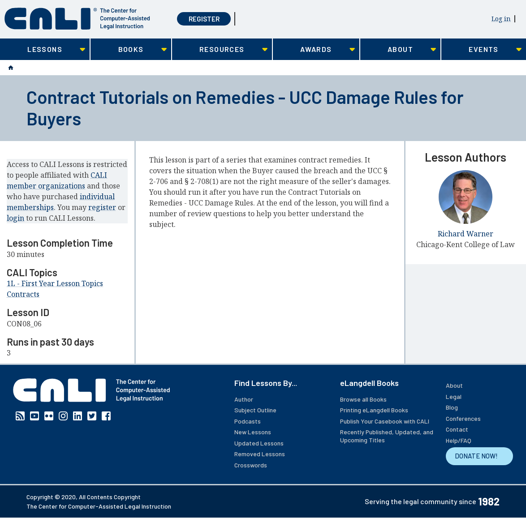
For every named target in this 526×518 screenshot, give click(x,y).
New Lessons (252, 432)
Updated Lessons (259, 443)
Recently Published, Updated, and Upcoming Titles (386, 436)
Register (204, 19)
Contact (457, 429)
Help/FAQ (458, 440)
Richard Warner (465, 234)
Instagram (63, 415)
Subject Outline (255, 410)
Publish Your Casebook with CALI (384, 421)
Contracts (23, 294)
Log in (501, 18)
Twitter (91, 415)
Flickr (48, 415)
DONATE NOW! (476, 456)
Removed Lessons (259, 454)
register (102, 207)
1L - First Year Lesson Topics (55, 283)
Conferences (463, 418)
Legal (453, 396)
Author (243, 399)
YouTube (34, 415)
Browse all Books (363, 399)
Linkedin (77, 415)
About (454, 385)
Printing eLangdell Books (374, 410)
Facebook (106, 415)
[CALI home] (77, 19)
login (15, 218)
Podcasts (247, 421)
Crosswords (250, 465)
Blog (452, 407)
